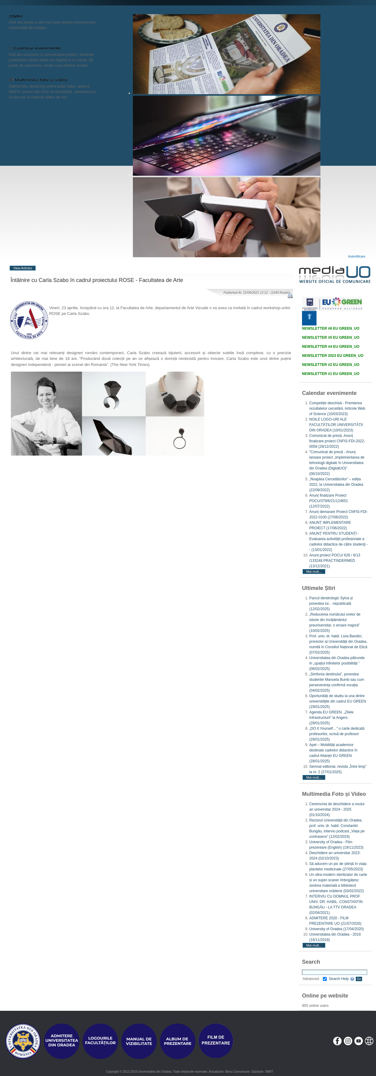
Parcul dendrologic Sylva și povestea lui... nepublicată (331, 603)
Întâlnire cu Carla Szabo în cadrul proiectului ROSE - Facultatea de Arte (97, 280)
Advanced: (315, 979)
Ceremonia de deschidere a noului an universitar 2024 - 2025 (337, 809)
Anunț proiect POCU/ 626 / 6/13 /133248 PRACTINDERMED (334, 560)
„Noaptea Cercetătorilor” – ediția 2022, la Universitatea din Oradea (336, 484)
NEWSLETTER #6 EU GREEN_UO (330, 328)
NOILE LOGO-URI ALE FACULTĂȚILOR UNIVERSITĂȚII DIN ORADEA (336, 424)
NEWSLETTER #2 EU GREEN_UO (330, 365)
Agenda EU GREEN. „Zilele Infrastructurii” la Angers (331, 717)
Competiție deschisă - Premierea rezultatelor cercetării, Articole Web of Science (337, 408)
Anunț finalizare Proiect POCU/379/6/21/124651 (328, 500)
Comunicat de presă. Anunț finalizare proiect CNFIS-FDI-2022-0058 (337, 441)
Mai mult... (314, 571)
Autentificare (356, 256)
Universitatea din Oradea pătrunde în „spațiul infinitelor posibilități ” (337, 663)
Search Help (342, 978)
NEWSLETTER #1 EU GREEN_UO (330, 374)
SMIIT (269, 1071)
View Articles (22, 268)
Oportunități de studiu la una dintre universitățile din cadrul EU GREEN (337, 701)
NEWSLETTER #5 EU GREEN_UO (330, 337)
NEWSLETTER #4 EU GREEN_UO (330, 346)
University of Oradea (336, 929)
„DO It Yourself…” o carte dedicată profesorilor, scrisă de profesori (337, 733)
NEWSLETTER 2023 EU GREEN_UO (332, 356)
